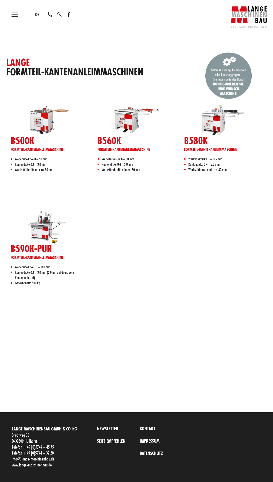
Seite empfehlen (111, 441)
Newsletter (107, 429)
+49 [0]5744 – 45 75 (38, 447)
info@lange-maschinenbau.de (33, 459)
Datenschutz (151, 454)
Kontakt (147, 429)
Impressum (150, 441)
